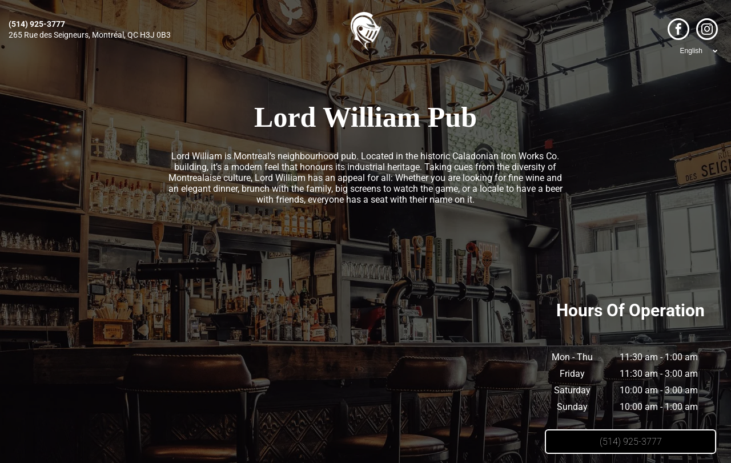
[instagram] (707, 30)
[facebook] (678, 30)
